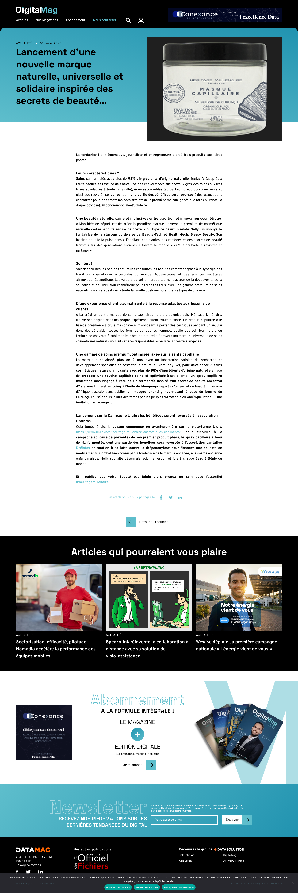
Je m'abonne (133, 765)
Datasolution (186, 855)
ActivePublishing (233, 861)
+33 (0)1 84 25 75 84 (28, 865)
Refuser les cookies (147, 887)
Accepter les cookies (118, 887)
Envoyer (232, 820)
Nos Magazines (47, 20)
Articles (22, 20)
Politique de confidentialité (179, 887)
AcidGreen (185, 861)
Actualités (25, 43)
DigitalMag (229, 855)
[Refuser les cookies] (293, 883)
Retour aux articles (153, 522)
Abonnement (75, 20)
